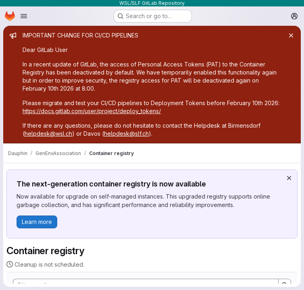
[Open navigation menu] (23, 16)
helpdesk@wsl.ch (48, 133)
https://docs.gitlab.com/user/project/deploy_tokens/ (92, 111)
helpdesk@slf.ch (126, 133)
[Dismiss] (289, 178)
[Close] (291, 35)
